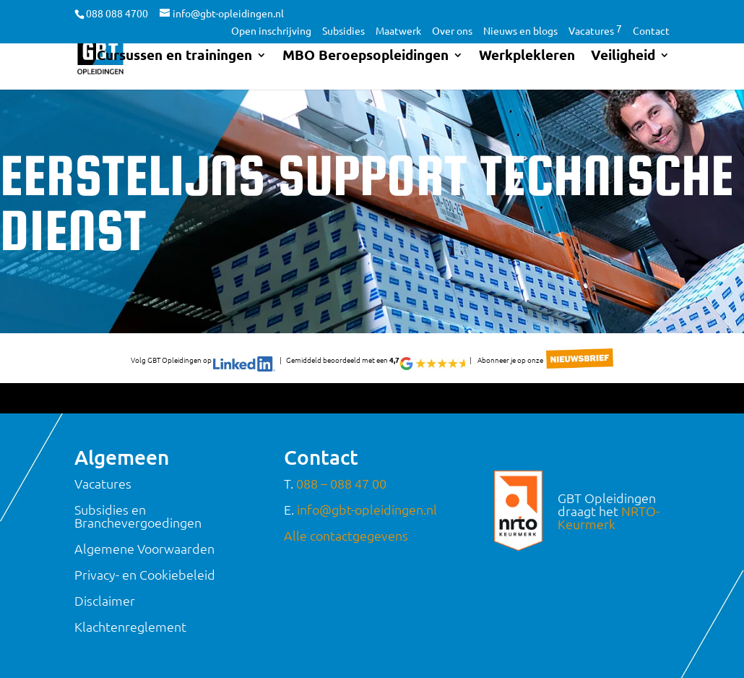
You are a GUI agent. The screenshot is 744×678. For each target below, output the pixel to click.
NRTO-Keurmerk (608, 517)
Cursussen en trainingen (174, 58)
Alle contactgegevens (346, 535)
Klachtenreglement (130, 626)
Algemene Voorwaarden (144, 548)
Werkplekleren (527, 58)
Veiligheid (623, 58)
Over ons (452, 31)
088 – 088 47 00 (341, 483)
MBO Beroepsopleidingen (365, 58)
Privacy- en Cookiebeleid (144, 574)
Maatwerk (398, 31)
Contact (651, 31)
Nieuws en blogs (520, 31)
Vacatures (595, 31)
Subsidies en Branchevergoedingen (138, 516)
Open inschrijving (271, 31)
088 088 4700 (117, 13)
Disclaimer (104, 600)
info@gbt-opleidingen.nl (367, 509)
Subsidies (343, 31)
